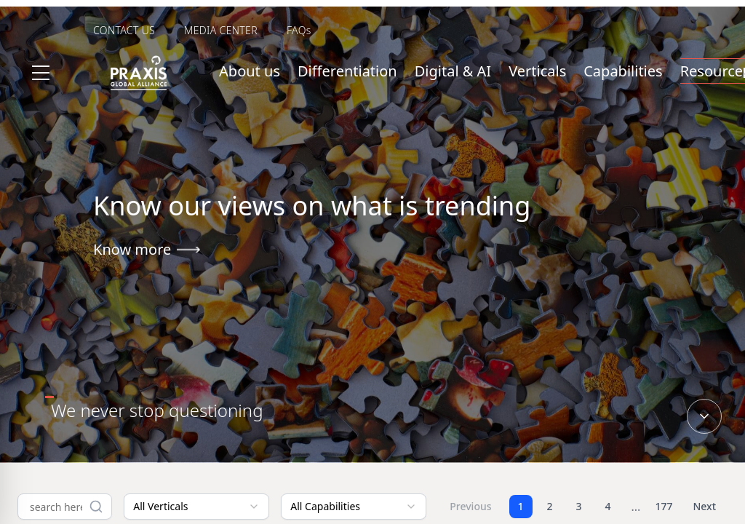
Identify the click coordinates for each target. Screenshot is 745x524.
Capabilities (622, 71)
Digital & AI (453, 71)
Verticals (537, 71)
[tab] (157, 410)
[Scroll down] (704, 416)
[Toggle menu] (40, 72)
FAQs (299, 30)
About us (249, 71)
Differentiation (347, 71)
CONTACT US (124, 30)
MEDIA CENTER (221, 30)
